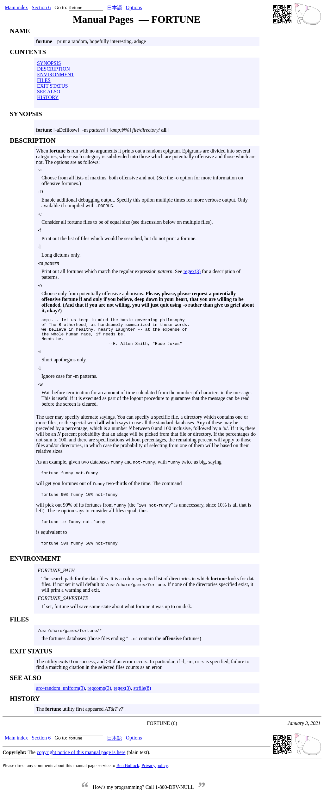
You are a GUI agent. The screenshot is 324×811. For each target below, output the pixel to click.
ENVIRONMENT (55, 74)
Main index (16, 7)
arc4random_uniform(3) (60, 694)
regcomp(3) (99, 694)
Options (134, 7)
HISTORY (48, 97)
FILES (44, 80)
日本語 (114, 7)
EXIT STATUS (52, 86)
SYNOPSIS (49, 63)
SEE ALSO (48, 91)
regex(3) (192, 271)
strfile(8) (142, 694)
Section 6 (41, 7)
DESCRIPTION (53, 69)
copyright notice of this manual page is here (81, 759)
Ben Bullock (127, 772)
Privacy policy (154, 772)
